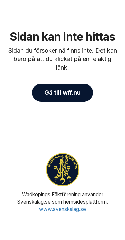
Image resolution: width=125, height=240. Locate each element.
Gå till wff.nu (62, 92)
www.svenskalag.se (62, 209)
